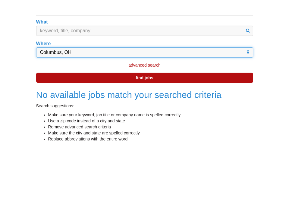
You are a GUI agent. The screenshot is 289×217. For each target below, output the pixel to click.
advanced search (144, 65)
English (216, 7)
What (42, 21)
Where (43, 43)
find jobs (144, 77)
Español (241, 7)
